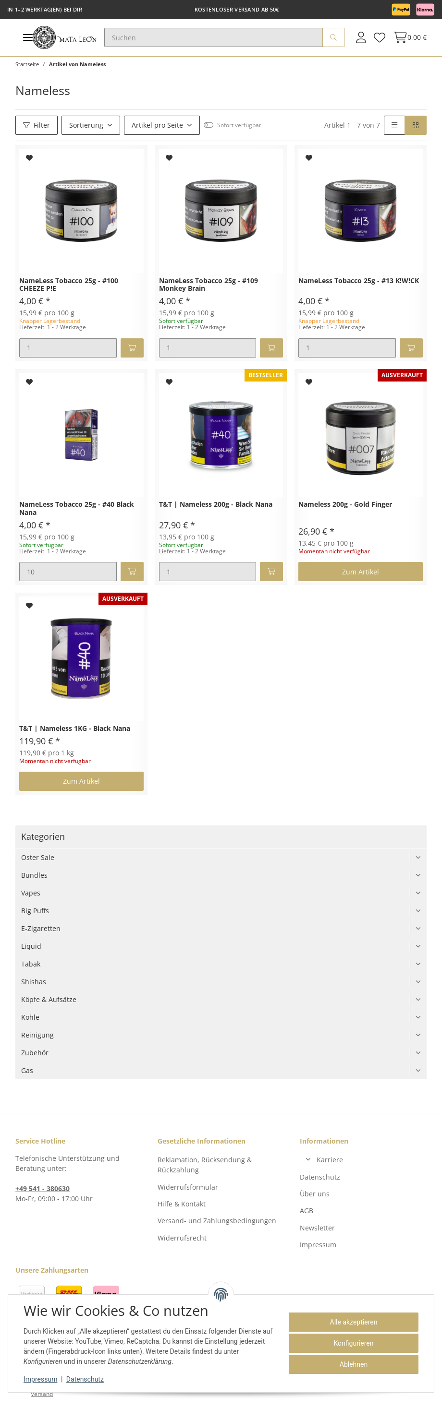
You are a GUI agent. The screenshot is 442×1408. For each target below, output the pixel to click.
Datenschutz (320, 1176)
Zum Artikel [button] (360, 571)
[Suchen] (213, 37)
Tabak (30, 963)
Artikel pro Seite (157, 125)
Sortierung (86, 125)
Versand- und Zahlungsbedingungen (217, 1220)
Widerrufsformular (188, 1187)
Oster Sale (37, 857)
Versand (42, 1394)
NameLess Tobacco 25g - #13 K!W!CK (358, 281)
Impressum (318, 1244)
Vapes (30, 892)
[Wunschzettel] (379, 37)
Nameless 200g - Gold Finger (345, 505)
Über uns (315, 1193)
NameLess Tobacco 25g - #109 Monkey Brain (208, 285)
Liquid (31, 946)
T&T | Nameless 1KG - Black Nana (74, 729)
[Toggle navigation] (28, 38)
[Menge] (68, 348)
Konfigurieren (354, 1343)
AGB (306, 1210)
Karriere (330, 1159)
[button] (361, 37)
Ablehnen (354, 1364)
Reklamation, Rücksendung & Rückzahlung (205, 1164)
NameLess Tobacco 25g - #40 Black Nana (76, 509)
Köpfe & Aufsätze (48, 999)
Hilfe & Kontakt (182, 1203)
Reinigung (37, 1034)
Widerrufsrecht (182, 1237)
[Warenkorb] (408, 37)
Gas (27, 1070)
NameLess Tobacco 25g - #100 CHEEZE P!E (68, 285)
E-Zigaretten (41, 928)
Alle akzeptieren (354, 1322)
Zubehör (35, 1052)
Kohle (30, 1017)
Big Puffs (35, 910)
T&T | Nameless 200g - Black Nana (215, 505)
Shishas (33, 981)
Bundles (34, 875)
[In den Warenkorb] (132, 348)
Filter (36, 125)
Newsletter (317, 1227)
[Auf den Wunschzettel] (29, 158)
